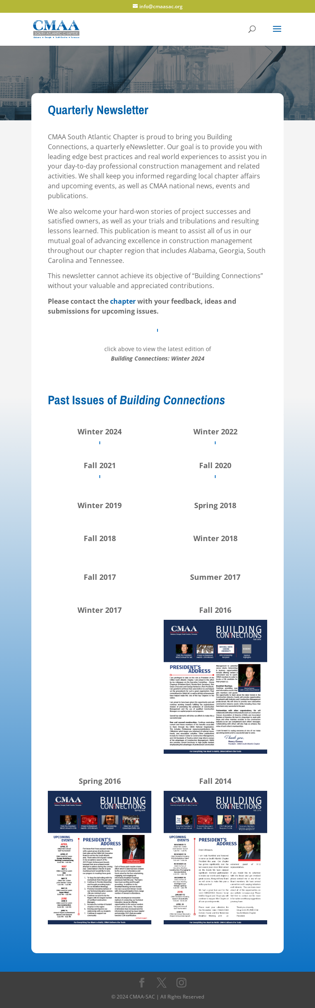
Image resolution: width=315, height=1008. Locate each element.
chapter (123, 301)
